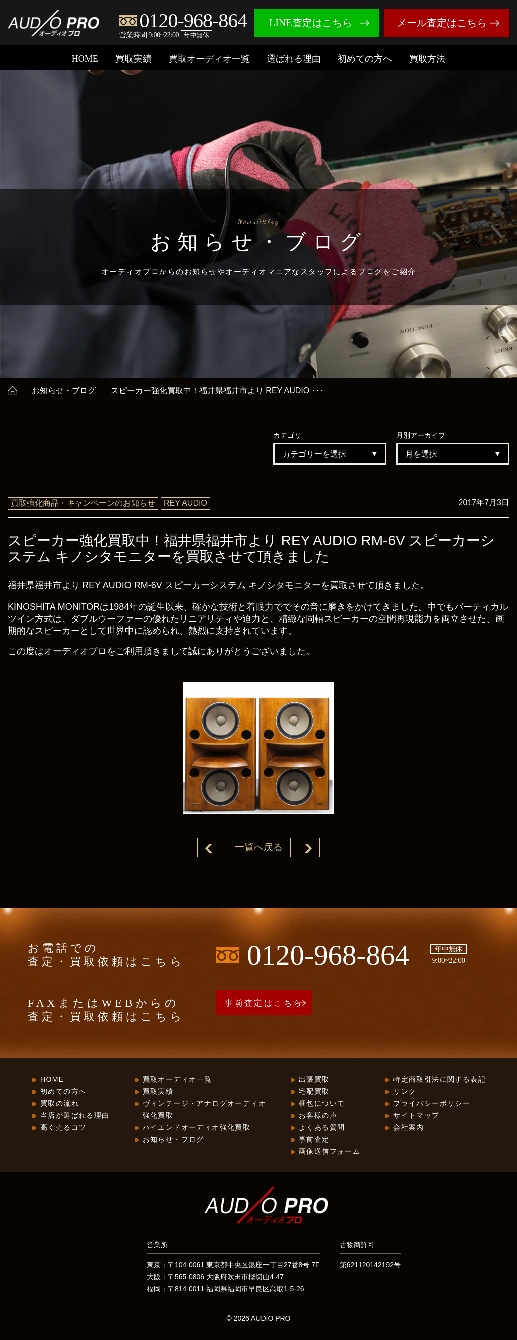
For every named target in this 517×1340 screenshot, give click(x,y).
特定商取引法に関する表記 (439, 1080)
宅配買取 (314, 1092)
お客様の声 (318, 1116)
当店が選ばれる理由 (75, 1116)
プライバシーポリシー (431, 1104)
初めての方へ (365, 59)
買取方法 (427, 59)
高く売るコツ (63, 1128)
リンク (404, 1092)
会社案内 (408, 1128)
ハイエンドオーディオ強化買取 (197, 1128)
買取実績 (133, 59)
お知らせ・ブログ (64, 390)
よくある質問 (322, 1128)
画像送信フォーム (329, 1152)
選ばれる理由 (294, 59)
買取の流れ (59, 1104)
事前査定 (314, 1140)
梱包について (322, 1104)
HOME (85, 59)
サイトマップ (416, 1116)
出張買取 (314, 1080)
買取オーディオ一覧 (209, 59)
